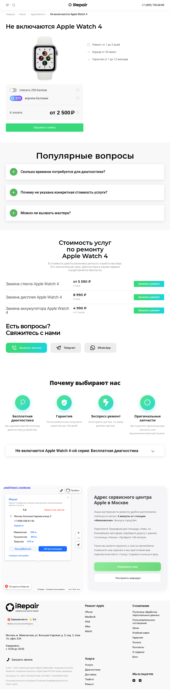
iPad (87, 621)
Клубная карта (140, 632)
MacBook (90, 616)
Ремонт (89, 684)
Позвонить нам (127, 566)
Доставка (90, 674)
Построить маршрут (128, 578)
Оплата (136, 642)
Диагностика (92, 669)
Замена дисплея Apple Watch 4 (34, 297)
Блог (135, 656)
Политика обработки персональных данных (145, 614)
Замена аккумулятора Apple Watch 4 (37, 310)
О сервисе (138, 652)
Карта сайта (12, 684)
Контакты (138, 647)
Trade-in (89, 679)
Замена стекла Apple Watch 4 (32, 284)
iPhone (89, 612)
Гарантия (137, 637)
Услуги (89, 664)
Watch (88, 631)
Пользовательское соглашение (143, 622)
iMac (87, 626)
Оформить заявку (44, 127)
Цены (135, 627)
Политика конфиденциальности (52, 681)
